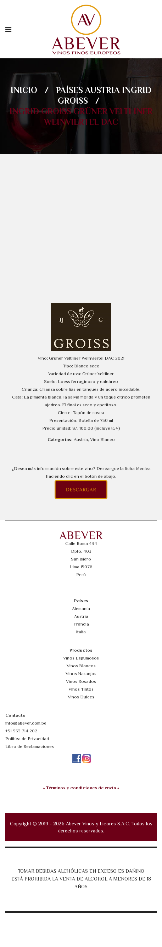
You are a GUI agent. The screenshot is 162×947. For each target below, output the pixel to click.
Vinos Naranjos (81, 673)
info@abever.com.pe (25, 723)
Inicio (24, 90)
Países (69, 90)
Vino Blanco (102, 439)
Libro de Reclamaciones (29, 746)
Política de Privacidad (27, 738)
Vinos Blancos (81, 665)
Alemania (81, 608)
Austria (102, 90)
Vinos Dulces (81, 696)
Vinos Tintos (81, 689)
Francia (81, 624)
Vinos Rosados (81, 681)
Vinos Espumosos (81, 658)
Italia (81, 631)
